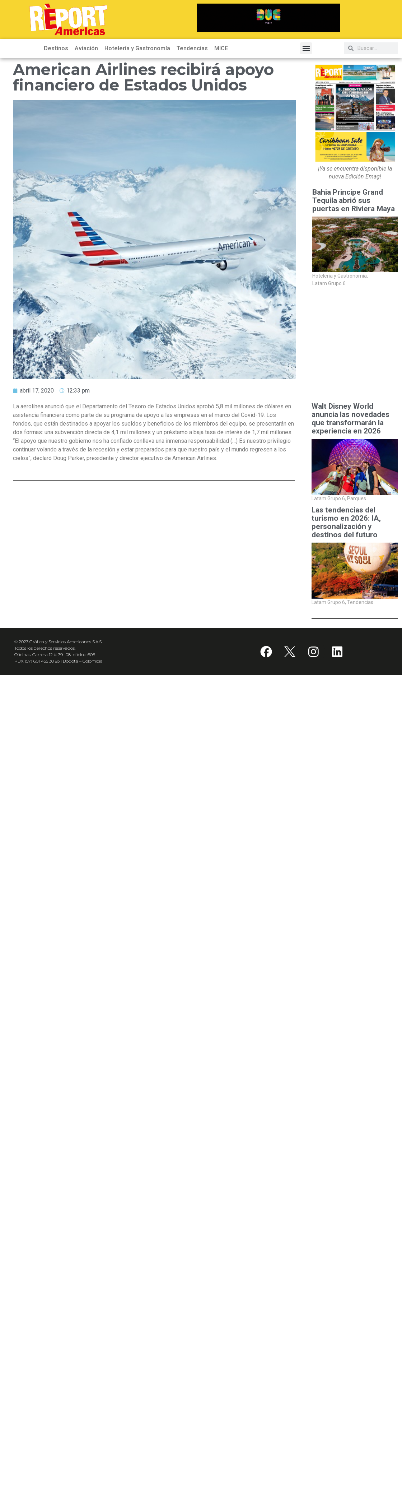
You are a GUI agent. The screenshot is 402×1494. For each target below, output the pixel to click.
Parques (356, 498)
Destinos (56, 48)
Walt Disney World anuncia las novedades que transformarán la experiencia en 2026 (350, 418)
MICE (221, 48)
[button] (306, 48)
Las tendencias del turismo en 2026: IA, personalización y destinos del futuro (346, 526)
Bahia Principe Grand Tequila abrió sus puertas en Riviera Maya (354, 200)
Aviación (86, 48)
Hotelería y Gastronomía (137, 48)
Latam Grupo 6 (329, 283)
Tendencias (192, 48)
